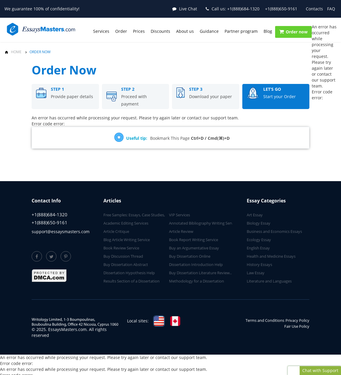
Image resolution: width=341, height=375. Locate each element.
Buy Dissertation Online (189, 256)
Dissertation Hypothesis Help (129, 272)
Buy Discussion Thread (123, 256)
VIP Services (179, 214)
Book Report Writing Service (193, 239)
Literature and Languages (269, 281)
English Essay (258, 248)
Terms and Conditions (265, 320)
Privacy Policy (297, 320)
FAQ (331, 9)
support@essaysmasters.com (61, 231)
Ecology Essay (259, 239)
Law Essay (255, 272)
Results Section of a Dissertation (131, 281)
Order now (293, 32)
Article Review (181, 231)
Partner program (241, 31)
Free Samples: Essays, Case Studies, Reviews (141, 214)
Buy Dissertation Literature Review (199, 272)
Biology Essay (258, 223)
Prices (139, 31)
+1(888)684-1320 (235, 9)
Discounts (160, 31)
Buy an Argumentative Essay (194, 248)
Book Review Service (121, 248)
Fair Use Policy (296, 326)
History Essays (259, 264)
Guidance (209, 31)
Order (121, 31)
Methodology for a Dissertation (196, 281)
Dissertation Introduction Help (196, 264)
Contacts (314, 9)
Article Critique (116, 231)
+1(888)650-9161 (281, 9)
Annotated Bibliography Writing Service (203, 223)
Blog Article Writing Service (126, 239)
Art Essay (255, 214)
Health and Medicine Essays (271, 256)
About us (185, 31)
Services (101, 31)
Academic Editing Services (125, 223)
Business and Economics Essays (274, 231)
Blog (268, 31)
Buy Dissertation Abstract (125, 264)
